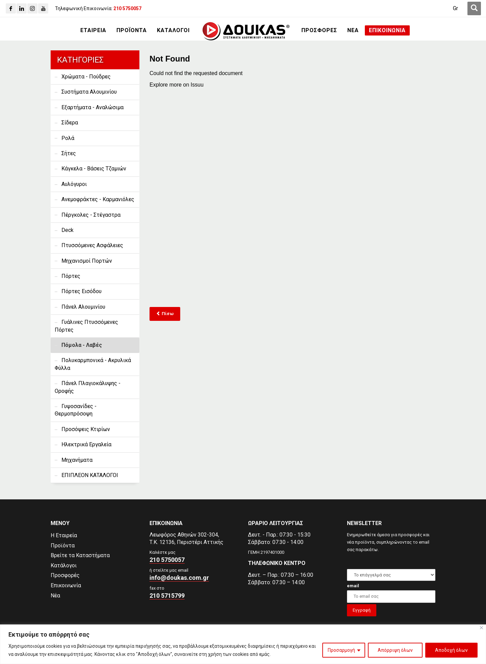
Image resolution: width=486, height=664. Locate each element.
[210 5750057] (127, 8)
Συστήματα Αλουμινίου (89, 92)
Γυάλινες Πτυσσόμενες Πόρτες (86, 326)
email (353, 585)
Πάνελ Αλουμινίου (83, 307)
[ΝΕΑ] (353, 30)
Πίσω (164, 313)
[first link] (474, 8)
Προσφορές (65, 575)
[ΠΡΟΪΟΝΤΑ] (131, 30)
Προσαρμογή (341, 650)
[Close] (481, 627)
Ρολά (67, 138)
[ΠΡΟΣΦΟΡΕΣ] (319, 30)
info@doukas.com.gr (179, 577)
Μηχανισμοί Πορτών (86, 261)
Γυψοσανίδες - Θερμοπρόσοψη (76, 410)
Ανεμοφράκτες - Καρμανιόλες (97, 199)
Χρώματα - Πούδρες (86, 76)
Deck (67, 230)
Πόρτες (70, 276)
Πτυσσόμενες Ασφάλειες (92, 245)
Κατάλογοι (64, 565)
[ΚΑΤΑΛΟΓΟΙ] (173, 30)
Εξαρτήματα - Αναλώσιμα (92, 107)
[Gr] (455, 8)
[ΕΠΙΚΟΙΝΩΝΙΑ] (387, 30)
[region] (243, 644)
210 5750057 (167, 559)
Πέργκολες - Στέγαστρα (90, 215)
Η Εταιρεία (64, 535)
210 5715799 (167, 595)
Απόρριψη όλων (395, 650)
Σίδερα (69, 122)
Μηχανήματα (76, 460)
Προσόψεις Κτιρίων (85, 429)
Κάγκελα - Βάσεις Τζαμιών (93, 168)
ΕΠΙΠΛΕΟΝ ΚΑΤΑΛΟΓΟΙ (89, 475)
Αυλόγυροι (74, 184)
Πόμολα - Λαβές (81, 345)
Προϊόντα (63, 545)
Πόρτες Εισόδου (81, 291)
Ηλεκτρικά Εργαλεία (86, 444)
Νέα (55, 595)
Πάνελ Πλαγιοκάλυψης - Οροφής (87, 387)
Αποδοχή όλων (451, 650)
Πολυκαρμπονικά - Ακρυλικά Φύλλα (93, 364)
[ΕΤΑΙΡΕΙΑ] (93, 30)
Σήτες (68, 153)
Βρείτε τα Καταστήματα (80, 555)
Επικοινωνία (66, 585)
